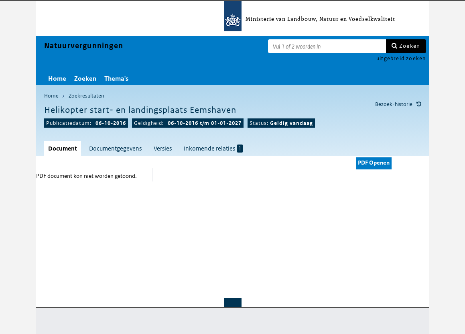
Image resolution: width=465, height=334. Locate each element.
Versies (163, 148)
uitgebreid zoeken (401, 58)
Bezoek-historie (393, 104)
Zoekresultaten (86, 95)
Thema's (116, 78)
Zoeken (409, 45)
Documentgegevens (115, 148)
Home (57, 78)
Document (62, 148)
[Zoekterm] (327, 46)
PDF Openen (374, 162)
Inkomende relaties (213, 149)
